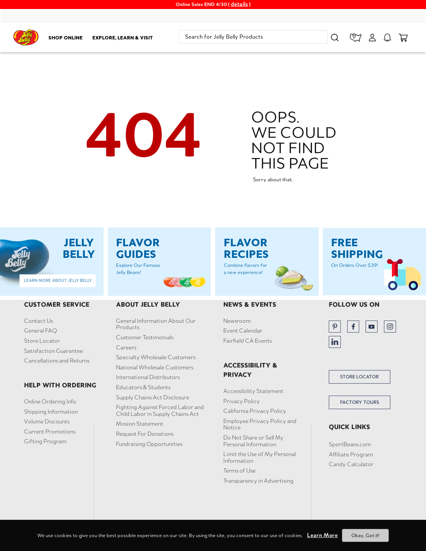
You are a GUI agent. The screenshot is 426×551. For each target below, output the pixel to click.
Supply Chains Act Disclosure (152, 397)
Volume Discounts (46, 421)
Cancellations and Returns (56, 360)
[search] (253, 37)
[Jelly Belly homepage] (26, 38)
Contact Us (38, 321)
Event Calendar (242, 330)
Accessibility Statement (253, 391)
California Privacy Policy (254, 411)
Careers (126, 347)
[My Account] (372, 37)
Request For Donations (144, 434)
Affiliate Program (351, 454)
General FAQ (40, 330)
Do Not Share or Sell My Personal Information (253, 440)
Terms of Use (239, 470)
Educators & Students (143, 387)
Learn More (322, 535)
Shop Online (65, 38)
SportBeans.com (350, 444)
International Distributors (148, 377)
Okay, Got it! (365, 535)
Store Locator (42, 340)
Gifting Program (45, 441)
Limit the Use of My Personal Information (259, 457)
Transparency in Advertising (258, 480)
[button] (334, 37)
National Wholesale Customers (154, 367)
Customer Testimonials (144, 337)
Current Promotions (49, 431)
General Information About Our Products (156, 324)
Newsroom (237, 321)
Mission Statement (139, 423)
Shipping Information (51, 411)
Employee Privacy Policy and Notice (260, 424)
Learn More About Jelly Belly (58, 280)
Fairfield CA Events (247, 340)
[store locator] (356, 37)
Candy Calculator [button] (351, 464)
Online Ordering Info (50, 401)
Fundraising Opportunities (149, 444)
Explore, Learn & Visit (122, 38)
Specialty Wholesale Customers (156, 357)
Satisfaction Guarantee (53, 351)
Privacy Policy (241, 401)
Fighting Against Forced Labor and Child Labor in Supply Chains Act (160, 410)
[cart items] (403, 37)
